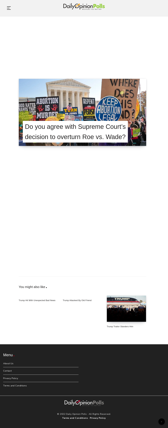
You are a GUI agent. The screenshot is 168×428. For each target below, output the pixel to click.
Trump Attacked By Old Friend (77, 300)
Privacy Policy (10, 378)
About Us (8, 363)
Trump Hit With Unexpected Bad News (37, 300)
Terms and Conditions (15, 385)
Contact (7, 370)
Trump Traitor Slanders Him (120, 326)
